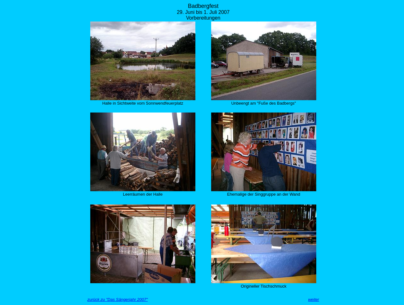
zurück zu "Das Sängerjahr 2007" (117, 299)
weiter (313, 299)
